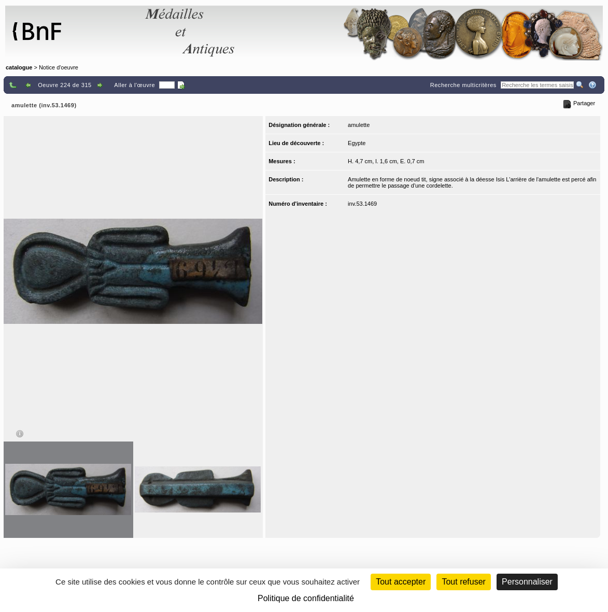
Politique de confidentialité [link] (306, 598)
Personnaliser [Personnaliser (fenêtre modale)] (527, 581)
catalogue (19, 67)
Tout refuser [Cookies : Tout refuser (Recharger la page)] (463, 581)
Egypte (356, 143)
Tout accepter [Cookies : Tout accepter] (401, 581)
